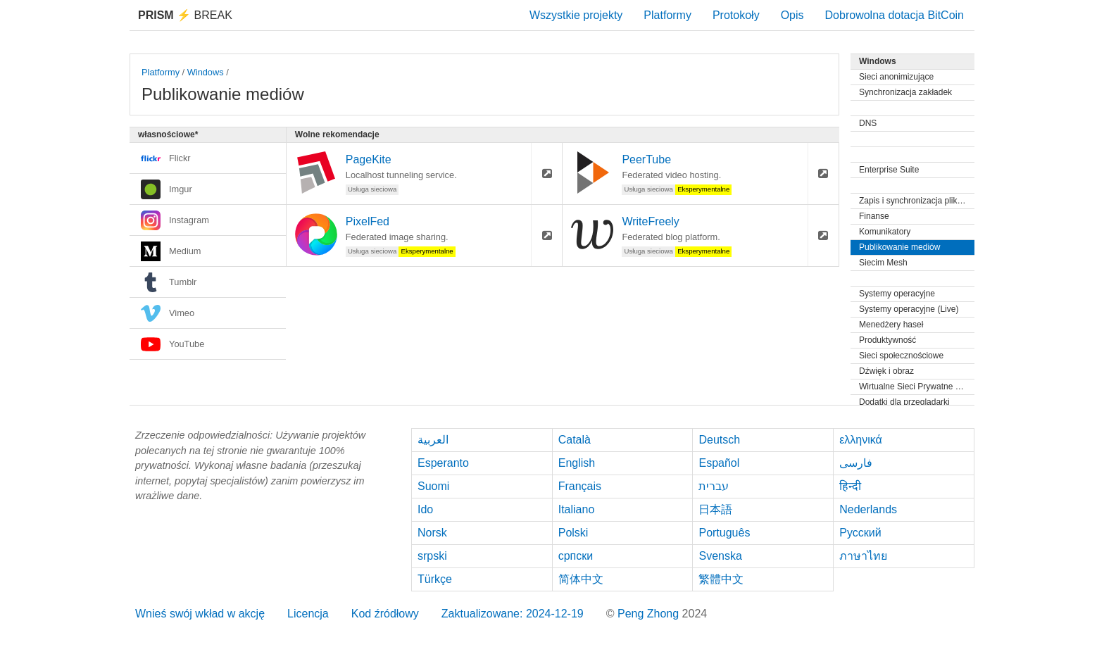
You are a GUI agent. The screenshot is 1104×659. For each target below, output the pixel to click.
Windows (205, 72)
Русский (860, 533)
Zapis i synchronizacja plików (913, 201)
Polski (573, 533)
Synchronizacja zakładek (905, 92)
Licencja (308, 614)
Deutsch (719, 440)
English (576, 463)
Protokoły (736, 15)
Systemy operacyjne (897, 294)
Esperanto (443, 463)
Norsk (432, 533)
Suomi (433, 486)
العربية (433, 440)
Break (185, 15)
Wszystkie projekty (575, 15)
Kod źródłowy (385, 614)
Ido (425, 509)
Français (579, 486)
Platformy (667, 15)
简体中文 (580, 579)
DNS (868, 123)
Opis (792, 15)
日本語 (715, 509)
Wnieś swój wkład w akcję (200, 614)
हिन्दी (850, 486)
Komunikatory (884, 232)
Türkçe (435, 579)
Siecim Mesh (883, 263)
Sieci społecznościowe (901, 355)
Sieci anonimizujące (896, 77)
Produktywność (887, 340)
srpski (432, 556)
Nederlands (868, 509)
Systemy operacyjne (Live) (908, 309)
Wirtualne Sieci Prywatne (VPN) (916, 386)
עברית (713, 486)
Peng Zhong (649, 614)
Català (574, 440)
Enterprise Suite (889, 170)
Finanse (874, 216)
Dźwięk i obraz (886, 371)
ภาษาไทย (863, 556)
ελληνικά (860, 440)
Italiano (576, 509)
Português (724, 533)
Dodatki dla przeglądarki (904, 402)
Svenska (719, 556)
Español (718, 463)
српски (576, 556)
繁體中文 (721, 579)
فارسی (855, 463)
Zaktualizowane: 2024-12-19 (512, 614)
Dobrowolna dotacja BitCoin (894, 15)
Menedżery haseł (891, 325)
